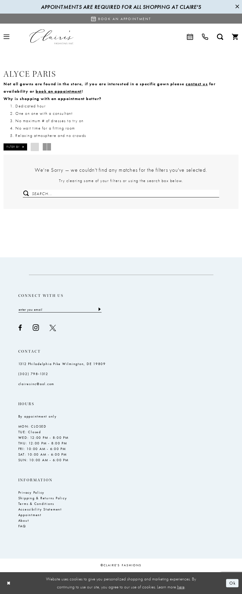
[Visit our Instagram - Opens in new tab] (36, 328)
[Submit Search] (26, 193)
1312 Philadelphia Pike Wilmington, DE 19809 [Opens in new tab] (62, 364)
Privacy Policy (31, 492)
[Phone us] (205, 37)
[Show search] (220, 37)
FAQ (22, 526)
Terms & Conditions (36, 504)
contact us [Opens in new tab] (197, 83)
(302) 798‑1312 (33, 374)
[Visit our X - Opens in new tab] (53, 328)
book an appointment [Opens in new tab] (59, 91)
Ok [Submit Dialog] (232, 583)
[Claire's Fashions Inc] (51, 36)
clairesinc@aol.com (36, 384)
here (181, 587)
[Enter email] (60, 310)
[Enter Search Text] (121, 193)
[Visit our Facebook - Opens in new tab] (20, 328)
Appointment (30, 515)
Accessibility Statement (40, 509)
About (23, 520)
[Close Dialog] (9, 583)
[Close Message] (236, 7)
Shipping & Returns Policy (42, 498)
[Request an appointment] (121, 19)
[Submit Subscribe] (99, 310)
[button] (6, 36)
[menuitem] (6, 36)
